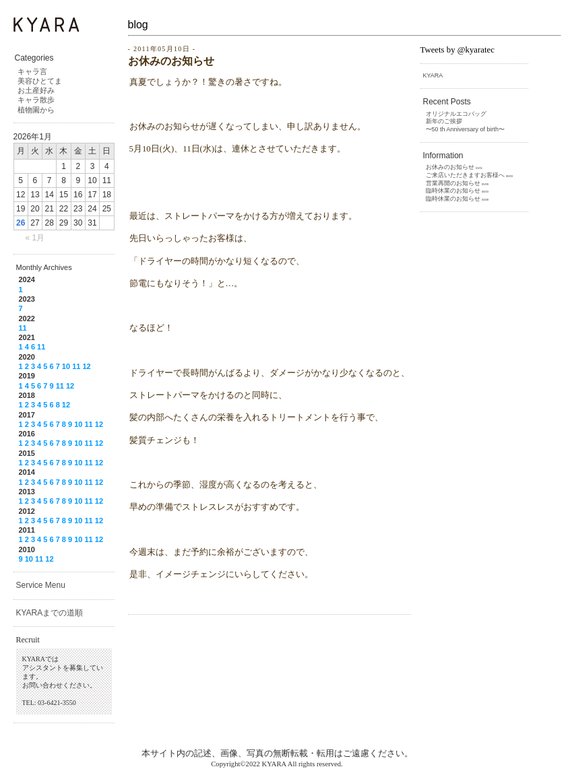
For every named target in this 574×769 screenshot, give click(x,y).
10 (66, 366)
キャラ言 (32, 71)
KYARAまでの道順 (50, 612)
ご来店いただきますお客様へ (465, 175)
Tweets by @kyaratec (457, 50)
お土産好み (36, 90)
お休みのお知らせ (171, 61)
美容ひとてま (40, 81)
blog (138, 24)
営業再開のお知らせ (453, 183)
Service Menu (40, 585)
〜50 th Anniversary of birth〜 (465, 129)
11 (23, 328)
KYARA (433, 75)
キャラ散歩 (36, 100)
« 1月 (35, 237)
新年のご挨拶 (444, 121)
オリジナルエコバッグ (456, 113)
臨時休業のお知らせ (453, 190)
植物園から (36, 110)
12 (86, 366)
